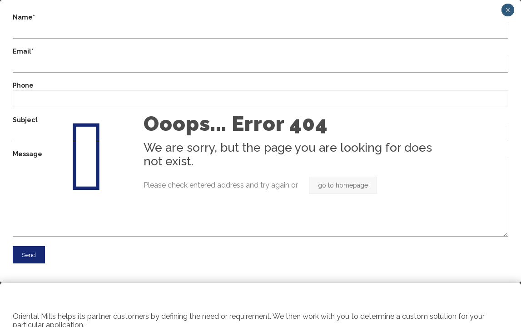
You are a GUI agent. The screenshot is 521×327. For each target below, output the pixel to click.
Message (260, 193)
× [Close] (507, 10)
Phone (260, 94)
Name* (260, 26)
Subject (260, 128)
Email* (260, 60)
